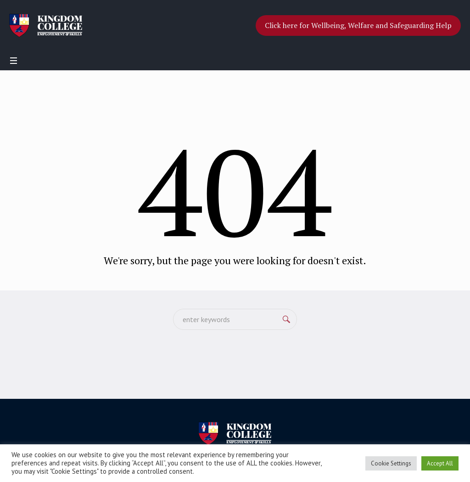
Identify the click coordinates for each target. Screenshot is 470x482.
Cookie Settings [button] (391, 463)
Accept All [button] (440, 463)
